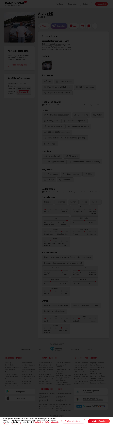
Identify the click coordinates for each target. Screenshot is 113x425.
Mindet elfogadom (99, 421)
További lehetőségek (73, 421)
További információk (41, 422)
